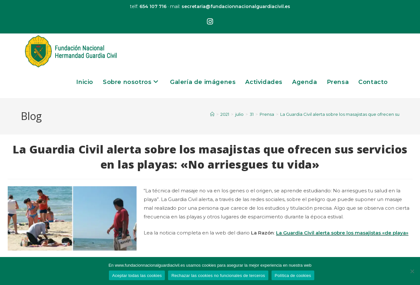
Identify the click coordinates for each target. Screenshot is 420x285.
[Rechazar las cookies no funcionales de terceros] (412, 271)
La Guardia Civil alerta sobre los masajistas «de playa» (342, 233)
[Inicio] (212, 114)
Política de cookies (293, 275)
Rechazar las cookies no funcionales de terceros (218, 275)
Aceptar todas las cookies (137, 275)
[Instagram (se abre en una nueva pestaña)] (210, 21)
